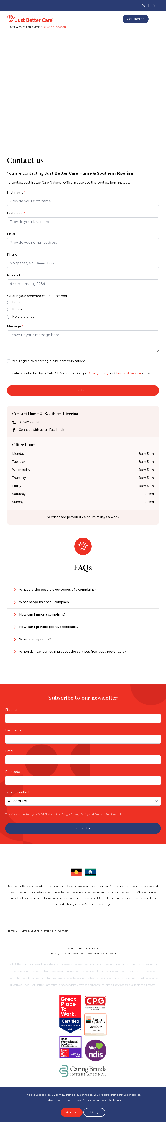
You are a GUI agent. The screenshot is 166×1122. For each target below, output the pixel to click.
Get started (135, 19)
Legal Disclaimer (111, 1100)
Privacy (55, 953)
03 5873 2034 (29, 422)
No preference (20, 317)
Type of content (17, 792)
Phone (12, 255)
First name (16, 193)
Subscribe (83, 828)
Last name (16, 213)
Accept (71, 1112)
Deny (94, 1112)
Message (15, 326)
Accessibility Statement (101, 953)
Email (12, 234)
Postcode (15, 275)
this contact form (104, 182)
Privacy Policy (97, 373)
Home (11, 930)
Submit (83, 390)
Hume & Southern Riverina (36, 930)
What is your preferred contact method (37, 296)
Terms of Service (128, 373)
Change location (55, 27)
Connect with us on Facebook (41, 430)
